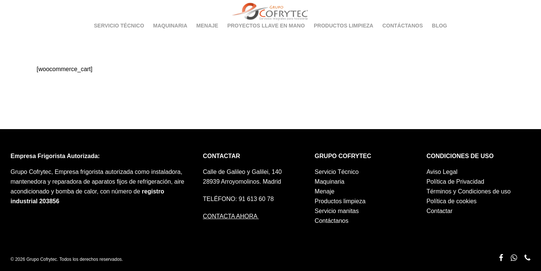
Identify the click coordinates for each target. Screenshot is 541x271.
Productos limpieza (343, 37)
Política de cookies (451, 201)
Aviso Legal (441, 172)
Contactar (439, 211)
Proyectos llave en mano (266, 37)
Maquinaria (170, 37)
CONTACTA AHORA (231, 216)
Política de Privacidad (455, 181)
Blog (439, 37)
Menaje (207, 37)
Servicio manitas (337, 211)
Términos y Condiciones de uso (468, 191)
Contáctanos (402, 37)
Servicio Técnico (119, 37)
